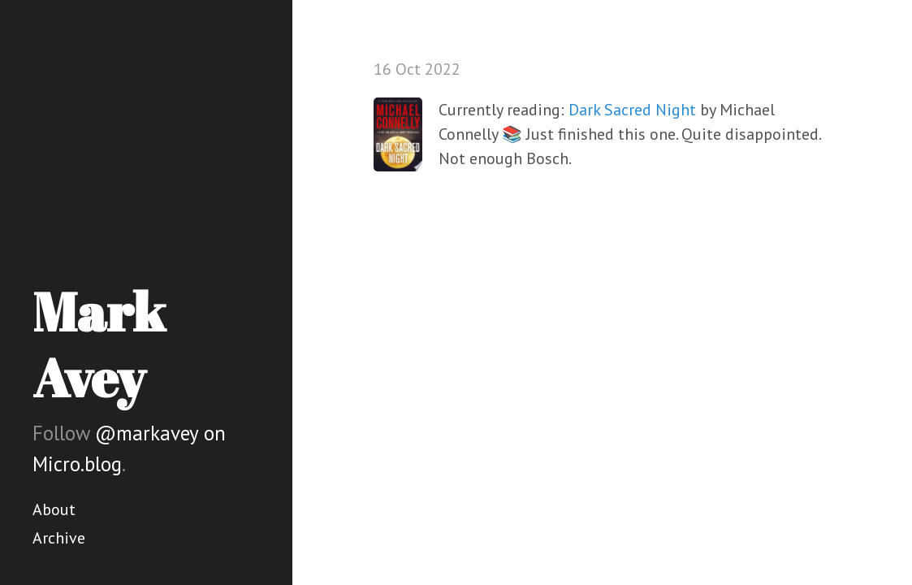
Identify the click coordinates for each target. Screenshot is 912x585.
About (54, 509)
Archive (58, 537)
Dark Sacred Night (632, 109)
